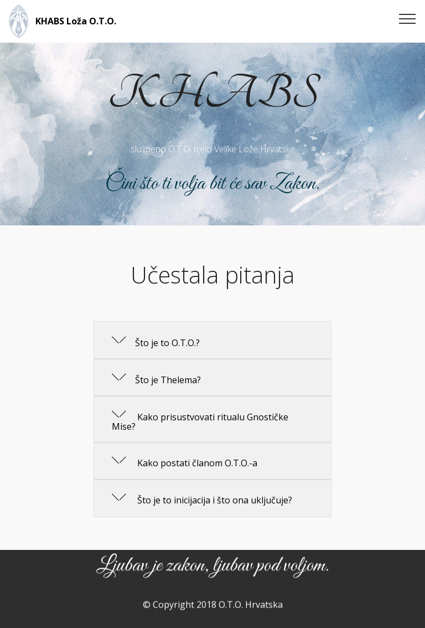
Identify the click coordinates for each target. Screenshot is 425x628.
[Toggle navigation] (407, 18)
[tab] (212, 340)
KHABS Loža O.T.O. (75, 21)
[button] (212, 340)
